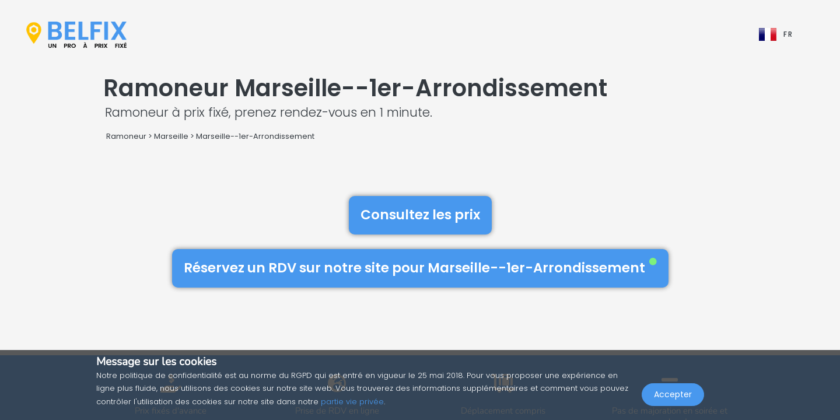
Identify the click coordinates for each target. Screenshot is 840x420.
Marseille (171, 136)
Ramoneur (126, 136)
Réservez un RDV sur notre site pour (420, 268)
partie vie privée (352, 401)
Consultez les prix (420, 214)
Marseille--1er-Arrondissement (255, 136)
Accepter (673, 394)
